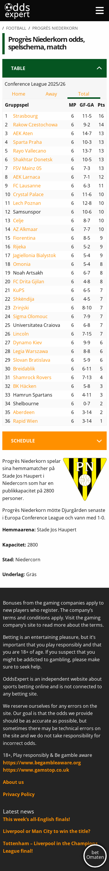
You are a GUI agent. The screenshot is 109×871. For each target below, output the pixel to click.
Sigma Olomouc (30, 316)
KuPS (18, 290)
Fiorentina (24, 238)
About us (13, 782)
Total (83, 94)
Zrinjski (21, 307)
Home (18, 94)
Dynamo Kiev (27, 342)
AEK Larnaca (26, 177)
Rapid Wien (25, 421)
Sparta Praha (27, 142)
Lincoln (21, 334)
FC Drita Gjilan (28, 281)
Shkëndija (23, 299)
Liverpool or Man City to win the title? (46, 831)
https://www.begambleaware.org (42, 762)
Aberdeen (24, 412)
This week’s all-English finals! (36, 819)
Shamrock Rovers (32, 377)
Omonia (22, 264)
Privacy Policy (19, 794)
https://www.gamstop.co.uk (36, 770)
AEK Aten (23, 133)
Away (51, 94)
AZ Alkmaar (25, 229)
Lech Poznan (27, 203)
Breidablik (24, 368)
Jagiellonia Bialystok (34, 255)
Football (16, 28)
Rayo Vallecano (29, 151)
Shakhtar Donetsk (32, 159)
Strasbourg (25, 116)
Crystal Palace (28, 194)
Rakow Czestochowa (35, 124)
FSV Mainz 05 (27, 168)
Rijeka (19, 246)
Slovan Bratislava (31, 360)
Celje (18, 220)
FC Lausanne (27, 185)
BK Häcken (24, 386)
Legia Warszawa (30, 351)
